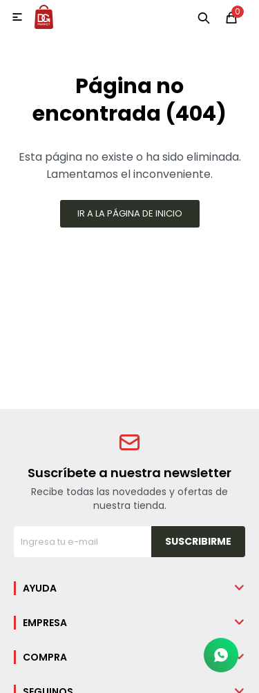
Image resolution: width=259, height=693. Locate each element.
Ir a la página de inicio (129, 213)
